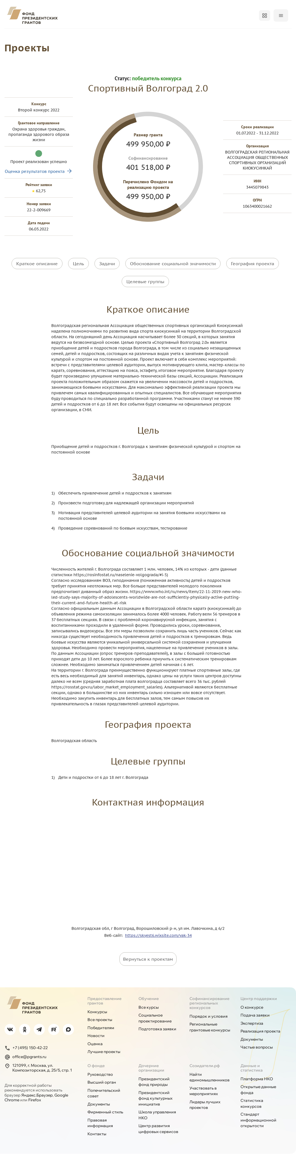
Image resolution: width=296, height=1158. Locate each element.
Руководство (100, 1078)
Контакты (96, 1137)
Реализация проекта (260, 1035)
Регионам (163, 36)
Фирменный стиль (105, 1116)
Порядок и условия (208, 1020)
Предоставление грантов (104, 1004)
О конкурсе (251, 1011)
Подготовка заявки (157, 1033)
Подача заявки (255, 1019)
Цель (78, 275)
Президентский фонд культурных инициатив (155, 1102)
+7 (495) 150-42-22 (26, 1052)
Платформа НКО (256, 1082)
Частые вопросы (256, 1051)
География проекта (252, 275)
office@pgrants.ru (25, 1061)
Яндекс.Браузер (37, 1099)
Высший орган (101, 1086)
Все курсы (148, 1011)
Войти (280, 15)
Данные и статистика (251, 1071)
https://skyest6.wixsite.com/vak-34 (158, 939)
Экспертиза (251, 1027)
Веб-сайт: (114, 939)
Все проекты (99, 1023)
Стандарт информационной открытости (258, 1124)
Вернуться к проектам (148, 963)
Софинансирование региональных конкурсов (209, 1007)
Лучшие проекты (103, 1055)
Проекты (84, 36)
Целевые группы (145, 289)
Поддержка (279, 36)
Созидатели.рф (204, 1069)
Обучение (240, 36)
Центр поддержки (258, 1002)
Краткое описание (37, 275)
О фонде (14, 36)
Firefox (34, 1104)
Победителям (123, 36)
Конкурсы (49, 36)
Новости (96, 1039)
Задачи (107, 275)
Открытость (201, 36)
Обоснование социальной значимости (173, 275)
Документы (251, 1043)
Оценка (95, 1047)
